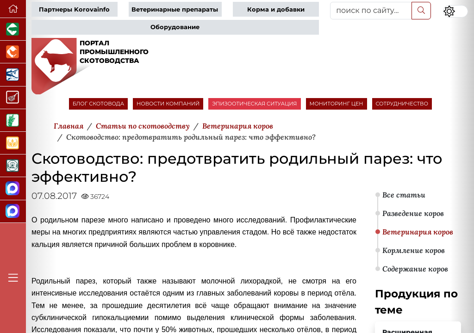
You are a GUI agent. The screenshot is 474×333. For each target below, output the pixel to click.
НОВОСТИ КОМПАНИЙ (168, 103)
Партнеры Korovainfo (74, 9)
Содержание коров (415, 268)
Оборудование (175, 27)
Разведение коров (413, 213)
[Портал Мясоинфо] (13, 97)
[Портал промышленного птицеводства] (13, 52)
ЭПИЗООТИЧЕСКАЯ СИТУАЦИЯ (254, 103)
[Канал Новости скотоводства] (13, 188)
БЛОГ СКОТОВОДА (98, 103)
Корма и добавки (276, 9)
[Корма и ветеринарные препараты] (13, 165)
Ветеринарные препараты (174, 9)
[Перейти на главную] (13, 9)
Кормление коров (413, 250)
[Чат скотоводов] (13, 211)
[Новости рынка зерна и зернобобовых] (13, 120)
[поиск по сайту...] (371, 10)
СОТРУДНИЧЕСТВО (402, 103)
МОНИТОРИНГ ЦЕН (336, 103)
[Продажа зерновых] (13, 143)
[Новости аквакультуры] (13, 74)
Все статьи (403, 194)
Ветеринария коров (417, 231)
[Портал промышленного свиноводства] (13, 29)
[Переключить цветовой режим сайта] (455, 11)
